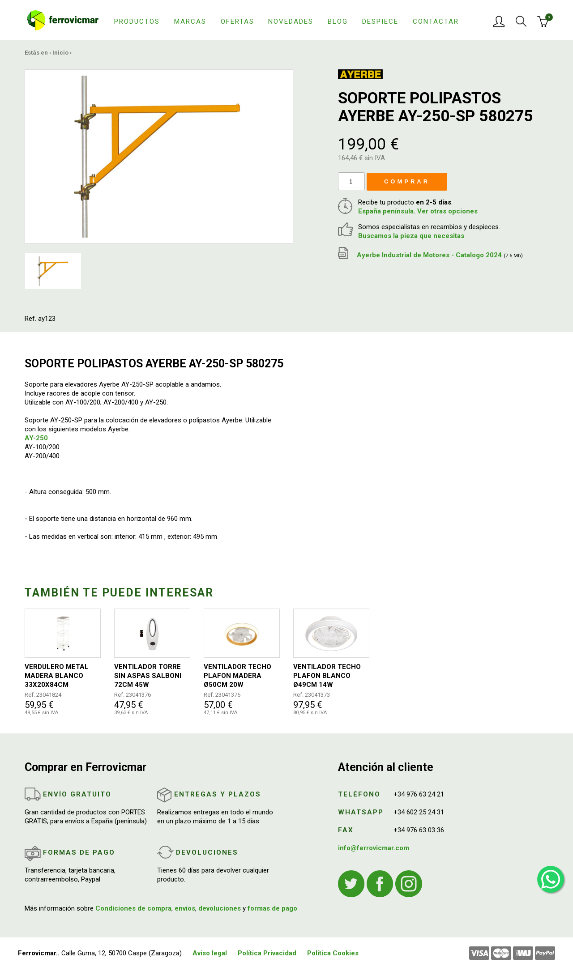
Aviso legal (209, 953)
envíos (185, 908)
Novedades (290, 21)
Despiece (380, 21)
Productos (137, 21)
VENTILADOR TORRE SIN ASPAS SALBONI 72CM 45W (147, 676)
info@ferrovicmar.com (373, 848)
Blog (338, 21)
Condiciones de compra (133, 908)
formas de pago (272, 908)
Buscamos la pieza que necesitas (411, 236)
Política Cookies (333, 953)
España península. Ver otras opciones (418, 211)
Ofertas (237, 21)
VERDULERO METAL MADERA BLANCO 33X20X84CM (57, 676)
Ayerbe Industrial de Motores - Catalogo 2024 (430, 255)
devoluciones (219, 908)
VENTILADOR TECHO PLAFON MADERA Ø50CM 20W (237, 676)
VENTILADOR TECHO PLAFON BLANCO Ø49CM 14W (327, 676)
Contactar (436, 21)
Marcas (190, 21)
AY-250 (36, 438)
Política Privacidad (267, 953)
